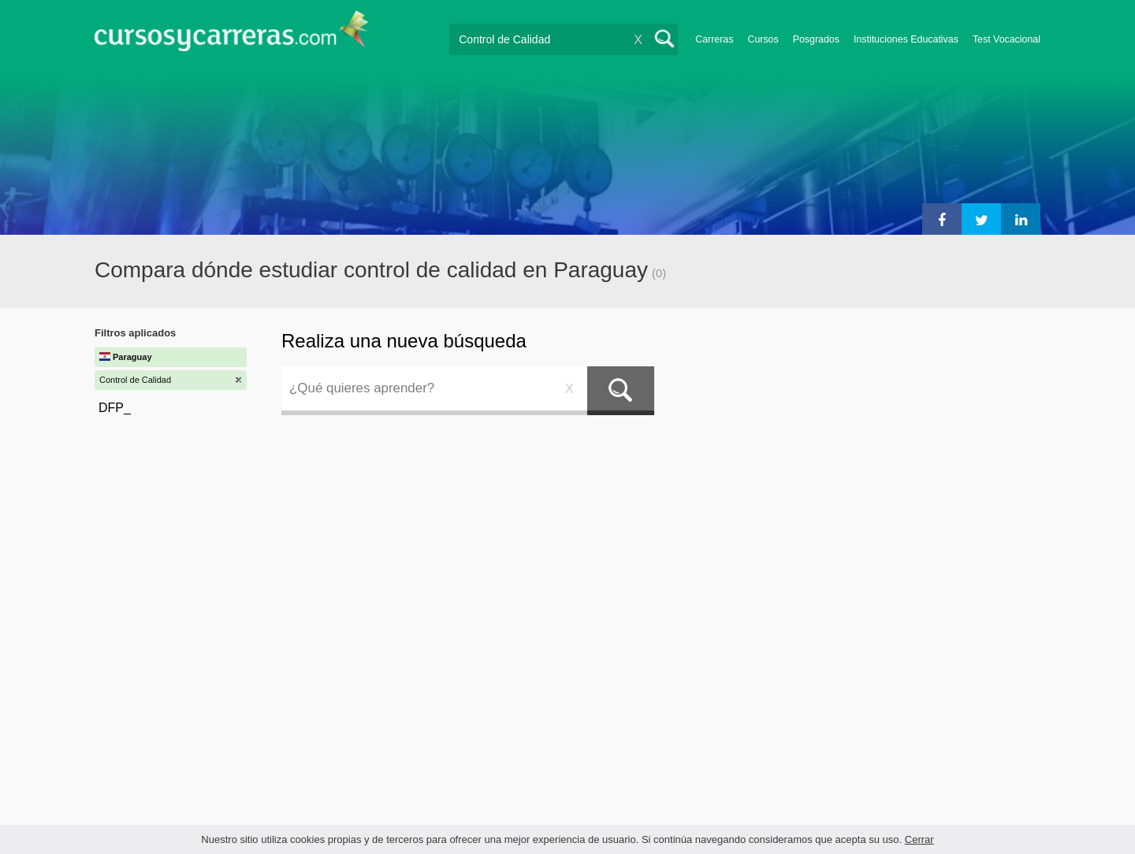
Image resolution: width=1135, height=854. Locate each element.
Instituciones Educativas (906, 39)
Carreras (714, 39)
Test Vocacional (1006, 39)
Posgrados (816, 39)
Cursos (762, 39)
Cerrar (919, 839)
